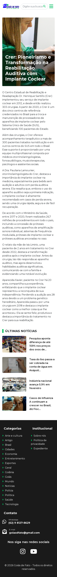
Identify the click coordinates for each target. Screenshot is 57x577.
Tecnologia (11, 504)
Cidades (9, 449)
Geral (8, 467)
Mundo (9, 481)
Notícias (10, 486)
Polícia (9, 490)
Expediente (41, 448)
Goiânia (9, 472)
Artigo (8, 440)
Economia (11, 454)
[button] (51, 6)
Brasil (8, 444)
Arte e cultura (13, 435)
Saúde (9, 499)
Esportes (10, 463)
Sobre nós (40, 435)
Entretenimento (15, 458)
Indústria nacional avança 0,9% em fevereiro (40, 384)
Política (9, 495)
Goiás (8, 476)
